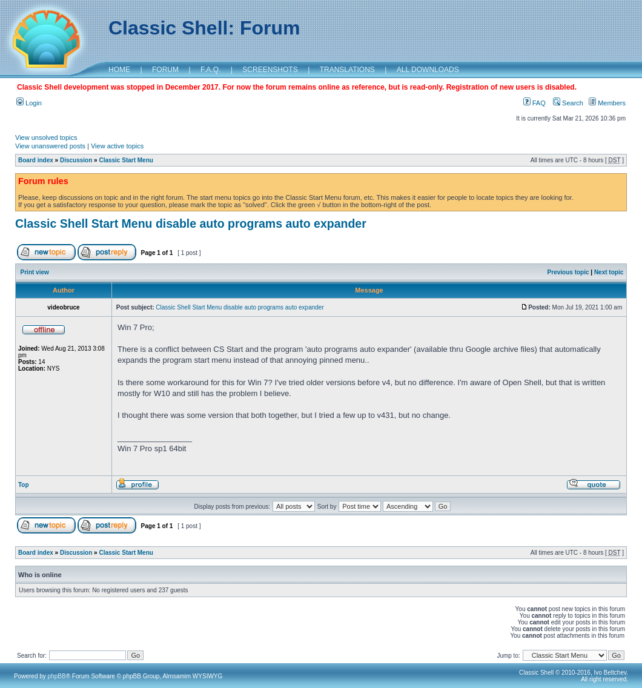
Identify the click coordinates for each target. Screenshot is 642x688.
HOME (119, 69)
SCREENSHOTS (269, 69)
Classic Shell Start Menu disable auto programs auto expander (190, 223)
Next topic (608, 272)
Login (29, 103)
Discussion (76, 160)
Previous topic (568, 272)
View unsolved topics (46, 137)
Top (23, 484)
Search (568, 103)
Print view (35, 272)
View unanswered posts (50, 146)
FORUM (165, 69)
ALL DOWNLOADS (428, 69)
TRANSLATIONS (347, 69)
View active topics (117, 146)
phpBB (57, 676)
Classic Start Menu (126, 160)
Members (607, 103)
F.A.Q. (210, 69)
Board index (35, 160)
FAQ (534, 103)
